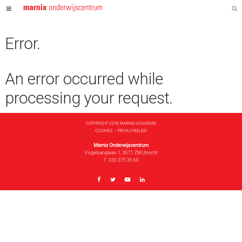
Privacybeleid (132, 130)
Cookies (103, 130)
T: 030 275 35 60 (121, 160)
